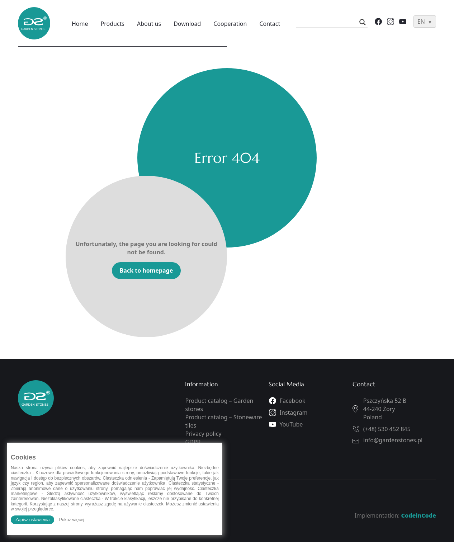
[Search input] (328, 22)
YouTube (291, 424)
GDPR (192, 442)
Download (187, 24)
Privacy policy (203, 434)
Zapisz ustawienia (32, 519)
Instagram (294, 412)
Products (113, 24)
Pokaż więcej (71, 519)
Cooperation (230, 24)
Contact (269, 24)
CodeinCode (418, 515)
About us (149, 24)
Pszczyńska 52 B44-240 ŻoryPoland (384, 409)
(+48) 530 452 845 (387, 429)
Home (80, 24)
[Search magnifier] (363, 22)
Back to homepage (146, 270)
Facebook (293, 401)
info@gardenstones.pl (392, 440)
